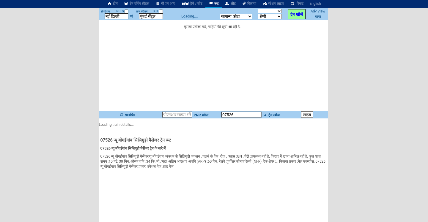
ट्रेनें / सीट (191, 3)
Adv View (318, 11)
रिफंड (296, 3)
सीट (230, 3)
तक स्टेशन (141, 11)
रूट (213, 3)
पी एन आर (165, 3)
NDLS (123, 11)
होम (112, 3)
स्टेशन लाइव (273, 3)
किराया (249, 3)
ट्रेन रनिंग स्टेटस (136, 3)
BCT (158, 11)
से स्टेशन (105, 11)
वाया (318, 17)
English (315, 3)
